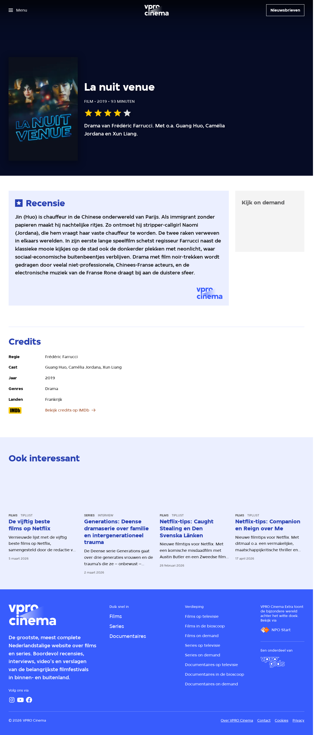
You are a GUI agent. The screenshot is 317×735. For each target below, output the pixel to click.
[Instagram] (12, 700)
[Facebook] (29, 700)
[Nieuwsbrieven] (285, 10)
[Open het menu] (17, 10)
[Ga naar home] (156, 10)
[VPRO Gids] (273, 662)
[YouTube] (20, 700)
